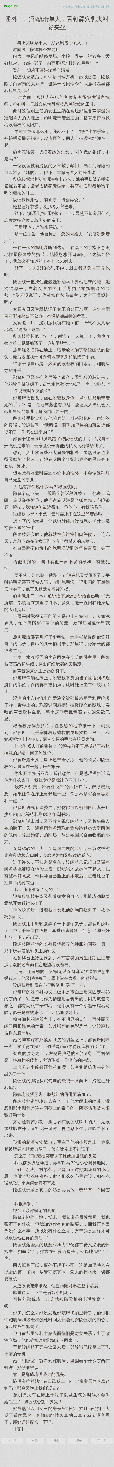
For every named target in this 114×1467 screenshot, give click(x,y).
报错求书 (92, 6)
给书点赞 (80, 6)
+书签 (78, 1440)
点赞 (35, 1440)
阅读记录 (104, 6)
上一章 (12, 1440)
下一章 (101, 1440)
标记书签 (68, 6)
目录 (56, 1440)
